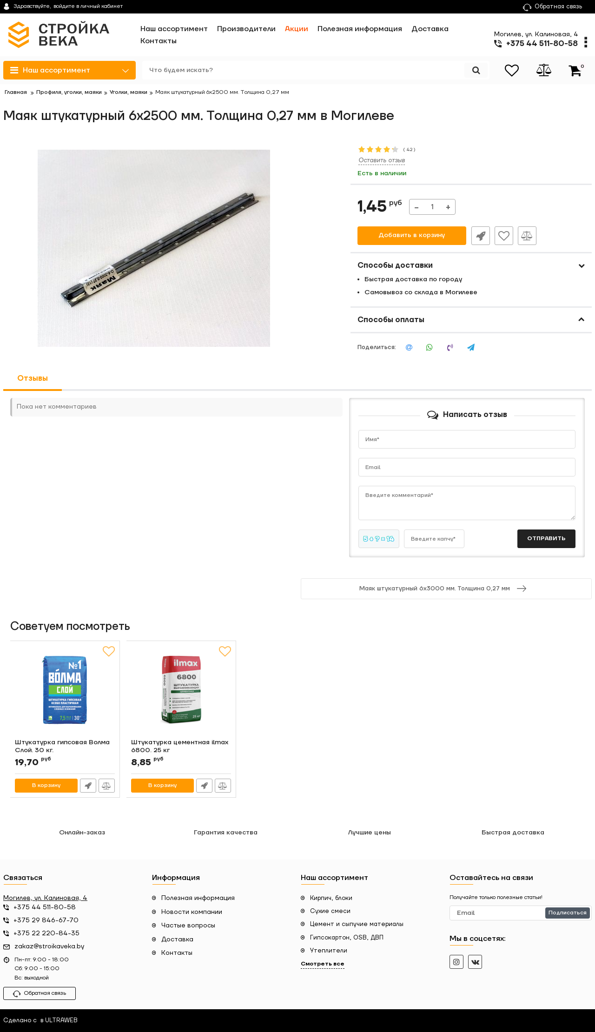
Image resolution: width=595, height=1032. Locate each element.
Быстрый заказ (480, 235)
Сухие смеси (330, 911)
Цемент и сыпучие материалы (356, 924)
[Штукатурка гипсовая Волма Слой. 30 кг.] (65, 692)
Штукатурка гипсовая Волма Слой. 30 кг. (62, 746)
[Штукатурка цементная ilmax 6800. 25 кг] (181, 692)
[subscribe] (521, 913)
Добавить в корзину (411, 236)
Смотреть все (322, 963)
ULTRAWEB (61, 1021)
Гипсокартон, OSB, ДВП (346, 937)
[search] (315, 70)
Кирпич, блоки (331, 898)
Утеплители (328, 950)
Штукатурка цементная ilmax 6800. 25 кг (180, 746)
